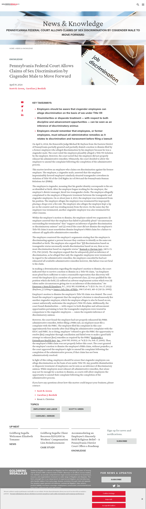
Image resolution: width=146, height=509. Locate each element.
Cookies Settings (109, 495)
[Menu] (142, 4)
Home (11, 48)
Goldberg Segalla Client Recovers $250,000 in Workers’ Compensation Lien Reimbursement (54, 437)
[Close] (142, 500)
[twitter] (22, 106)
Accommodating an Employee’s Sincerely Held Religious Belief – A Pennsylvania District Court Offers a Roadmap (85, 439)
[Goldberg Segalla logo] (10, 5)
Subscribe (122, 441)
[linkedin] (22, 115)
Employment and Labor (45, 409)
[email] (22, 102)
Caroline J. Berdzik (36, 88)
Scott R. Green (16, 88)
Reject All (108, 501)
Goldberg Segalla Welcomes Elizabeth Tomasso (21, 436)
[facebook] (22, 110)
